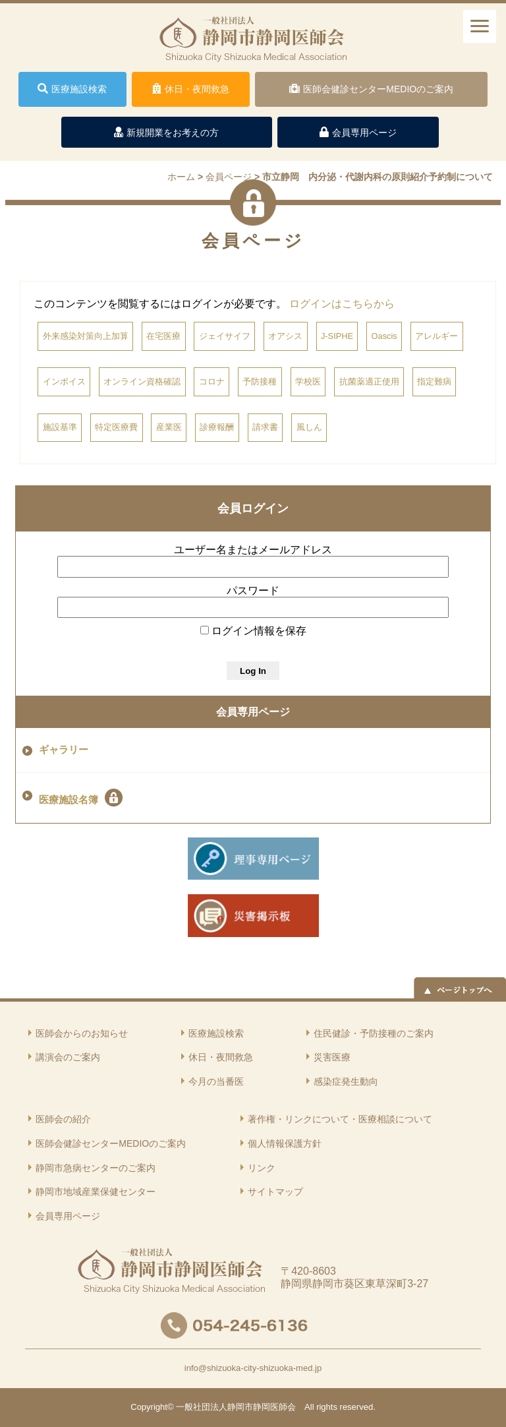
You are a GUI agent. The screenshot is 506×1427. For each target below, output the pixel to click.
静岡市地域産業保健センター (95, 1191)
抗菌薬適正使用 (369, 381)
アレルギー (436, 336)
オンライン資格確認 (142, 381)
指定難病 (434, 381)
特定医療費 (116, 427)
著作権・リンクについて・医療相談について (340, 1119)
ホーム (181, 176)
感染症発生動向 (346, 1081)
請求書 (265, 427)
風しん (309, 427)
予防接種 (259, 381)
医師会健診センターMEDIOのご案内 (111, 1143)
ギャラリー (63, 749)
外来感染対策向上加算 (85, 336)
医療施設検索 (216, 1033)
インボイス (64, 381)
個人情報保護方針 (285, 1143)
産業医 (169, 427)
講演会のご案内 (68, 1057)
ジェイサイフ (224, 336)
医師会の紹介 (63, 1119)
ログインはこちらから (342, 303)
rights (326, 1407)
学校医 (308, 381)
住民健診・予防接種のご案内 (374, 1033)
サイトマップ (275, 1191)
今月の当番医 (216, 1081)
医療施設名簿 (81, 797)
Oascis (384, 336)
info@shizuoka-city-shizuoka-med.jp (253, 1368)
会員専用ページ (253, 711)
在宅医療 (163, 336)
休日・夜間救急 (220, 1057)
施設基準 (60, 427)
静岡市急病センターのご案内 (95, 1168)
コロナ (212, 381)
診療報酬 (217, 427)
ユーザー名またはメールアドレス (253, 549)
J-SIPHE (337, 336)
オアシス (285, 336)
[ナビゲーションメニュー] (479, 26)
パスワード (253, 590)
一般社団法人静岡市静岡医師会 (236, 1407)
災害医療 (332, 1057)
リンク (261, 1168)
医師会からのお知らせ (82, 1033)
